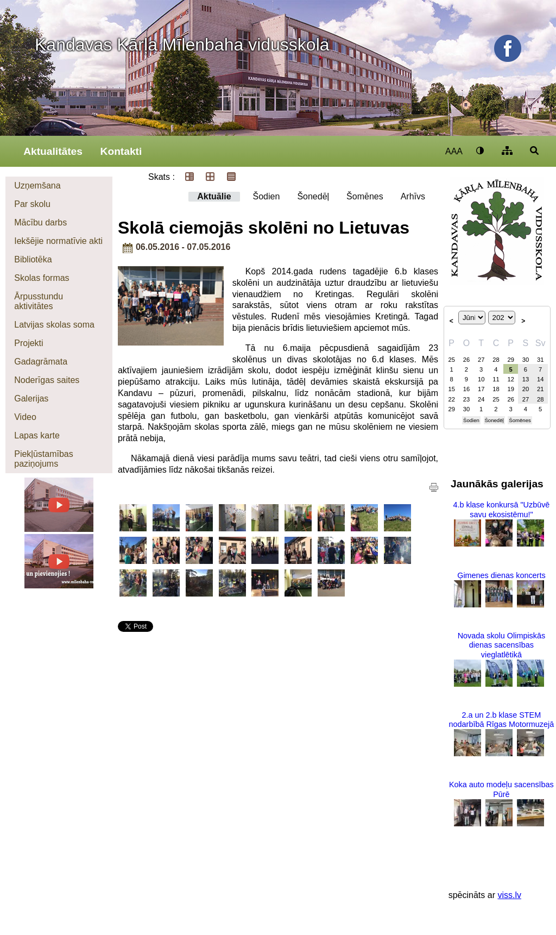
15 (451, 389)
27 (481, 359)
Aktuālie (214, 196)
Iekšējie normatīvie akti (58, 241)
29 (510, 359)
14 (540, 379)
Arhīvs (413, 196)
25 (451, 359)
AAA (454, 151)
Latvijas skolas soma (54, 324)
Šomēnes (364, 196)
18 (495, 389)
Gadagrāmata (40, 361)
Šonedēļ (313, 196)
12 (510, 379)
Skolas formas (41, 278)
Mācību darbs (40, 222)
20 (525, 389)
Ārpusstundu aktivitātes (38, 301)
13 (525, 379)
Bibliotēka (33, 259)
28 (495, 359)
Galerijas (31, 398)
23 (466, 399)
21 (540, 389)
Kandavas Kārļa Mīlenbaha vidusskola (182, 44)
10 (481, 379)
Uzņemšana (37, 185)
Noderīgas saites (46, 380)
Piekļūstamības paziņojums (43, 458)
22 (451, 399)
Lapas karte (37, 435)
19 (510, 389)
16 (466, 389)
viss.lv (509, 895)
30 (525, 359)
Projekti (28, 343)
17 (481, 389)
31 (540, 359)
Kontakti (121, 151)
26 (466, 359)
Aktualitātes (53, 151)
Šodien (266, 196)
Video (25, 417)
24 (481, 399)
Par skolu (32, 204)
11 (495, 379)
